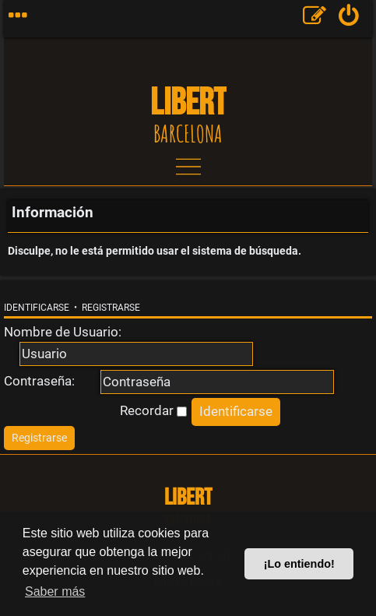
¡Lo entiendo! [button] (299, 564)
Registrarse (111, 307)
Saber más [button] (55, 591)
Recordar (153, 410)
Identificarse (36, 307)
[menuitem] (349, 18)
